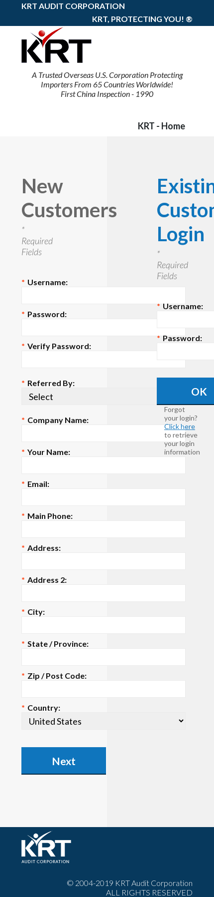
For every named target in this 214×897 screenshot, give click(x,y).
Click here (179, 426)
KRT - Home (161, 125)
